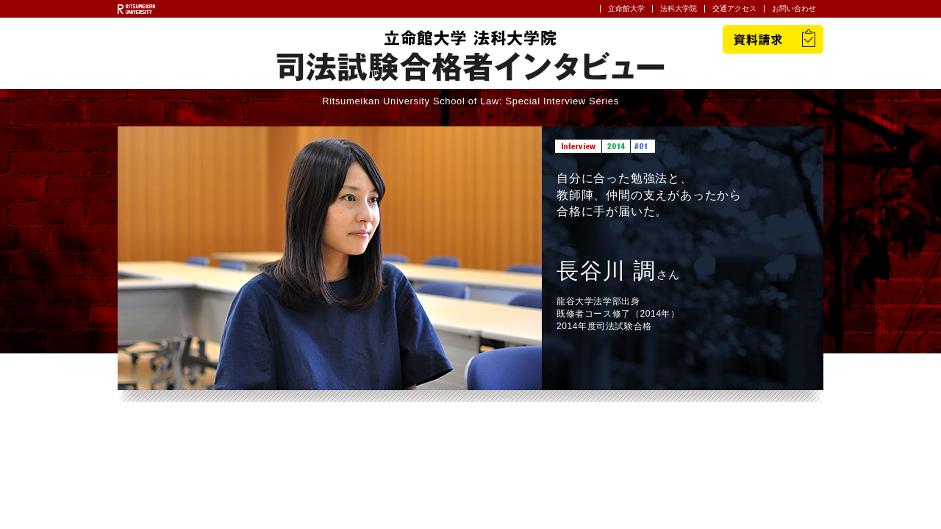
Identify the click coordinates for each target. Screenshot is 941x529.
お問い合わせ (794, 8)
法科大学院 (678, 8)
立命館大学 (626, 8)
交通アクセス (734, 8)
